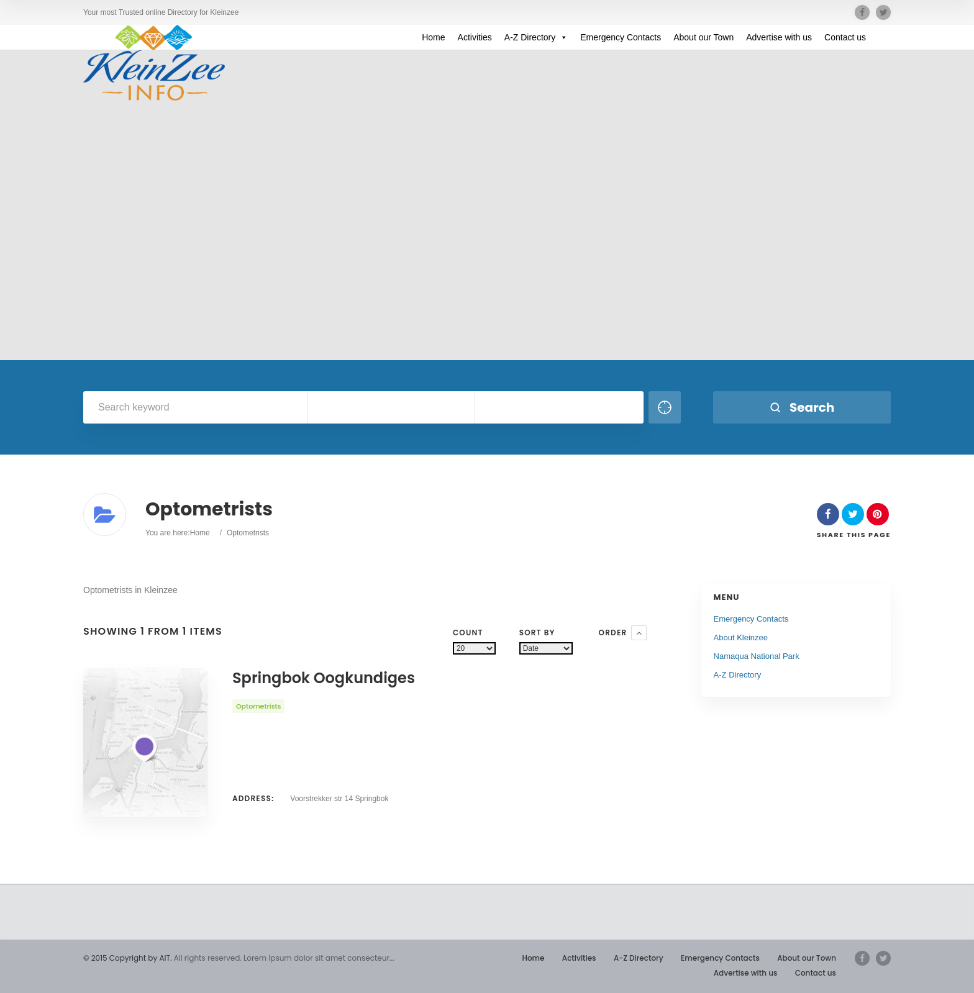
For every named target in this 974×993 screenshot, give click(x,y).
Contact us (845, 37)
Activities (475, 37)
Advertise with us (779, 37)
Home (433, 37)
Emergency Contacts (620, 37)
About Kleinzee (741, 637)
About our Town (703, 37)
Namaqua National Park (756, 656)
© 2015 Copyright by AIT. (127, 958)
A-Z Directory (536, 37)
